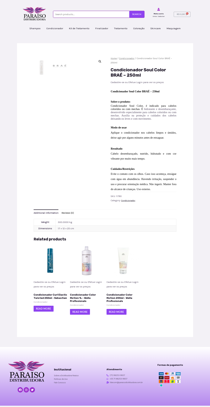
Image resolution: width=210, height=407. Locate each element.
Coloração (139, 28)
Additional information (47, 212)
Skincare (155, 28)
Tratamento (120, 28)
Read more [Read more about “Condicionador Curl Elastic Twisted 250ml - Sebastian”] (44, 312)
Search (136, 14)
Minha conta (159, 14)
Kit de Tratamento (79, 28)
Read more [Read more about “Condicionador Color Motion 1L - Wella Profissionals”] (81, 312)
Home (114, 58)
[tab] (47, 213)
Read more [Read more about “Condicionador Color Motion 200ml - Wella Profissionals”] (117, 312)
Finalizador (101, 28)
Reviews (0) (69, 212)
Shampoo (35, 28)
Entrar (155, 16)
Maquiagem (174, 28)
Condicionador (54, 28)
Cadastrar (161, 16)
